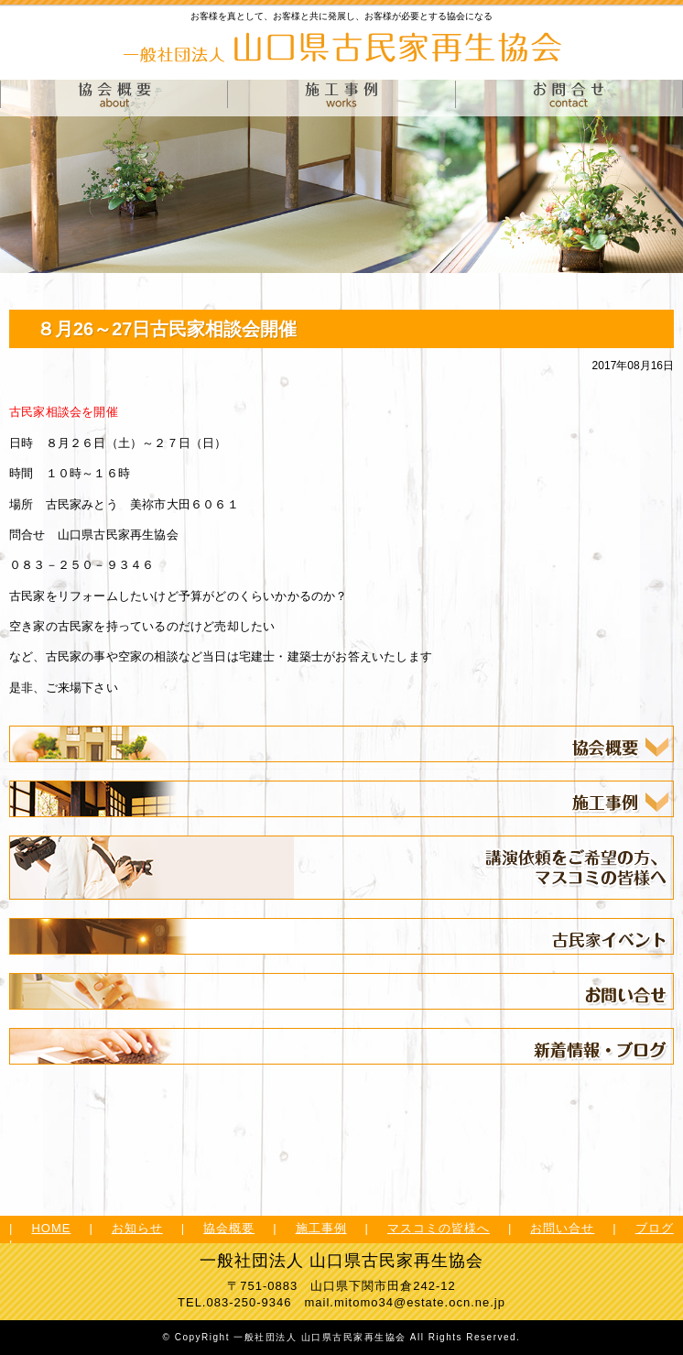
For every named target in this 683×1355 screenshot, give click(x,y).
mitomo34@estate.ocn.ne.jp (419, 1302)
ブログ (654, 1228)
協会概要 (229, 1228)
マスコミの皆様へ (438, 1228)
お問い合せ (562, 1228)
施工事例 (321, 1228)
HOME (50, 1228)
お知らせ (137, 1228)
